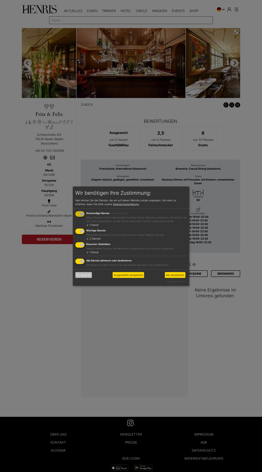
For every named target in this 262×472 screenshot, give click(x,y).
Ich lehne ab (83, 275)
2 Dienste (93, 238)
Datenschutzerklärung (126, 204)
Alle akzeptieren (175, 275)
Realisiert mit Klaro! (176, 281)
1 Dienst (92, 224)
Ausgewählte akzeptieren (128, 275)
